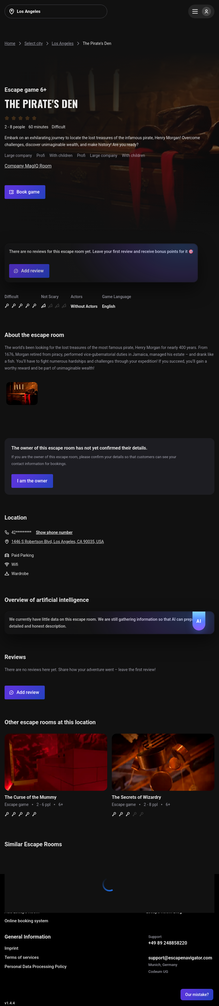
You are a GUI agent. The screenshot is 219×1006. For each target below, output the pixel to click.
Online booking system (26, 920)
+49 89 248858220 (167, 943)
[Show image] (22, 394)
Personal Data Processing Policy (35, 966)
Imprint (11, 948)
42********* (21, 532)
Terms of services (22, 957)
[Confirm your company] (32, 481)
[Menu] (201, 11)
